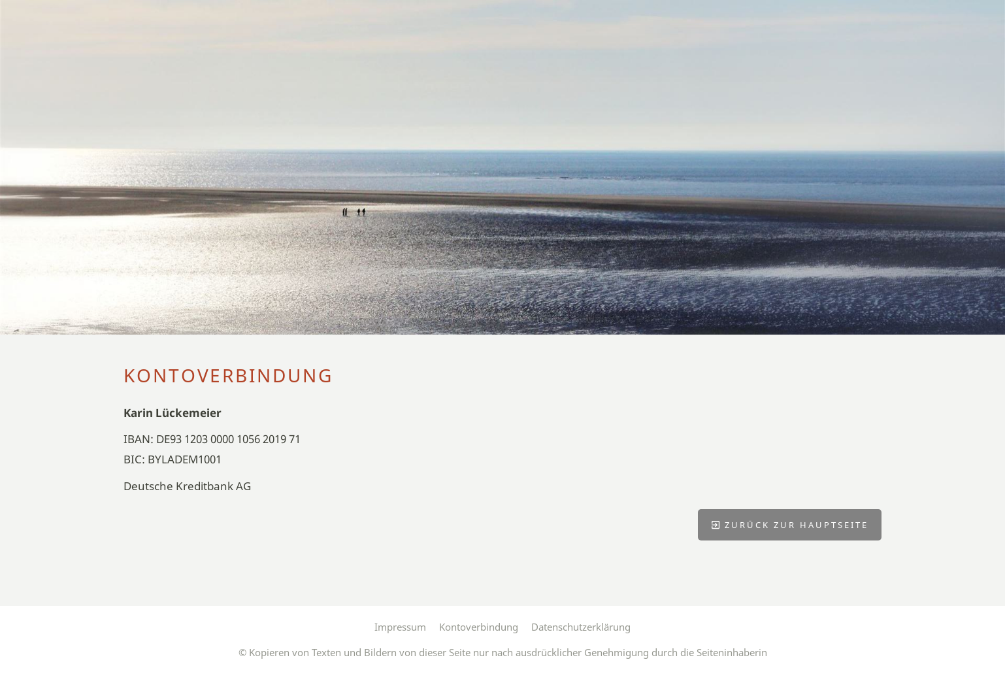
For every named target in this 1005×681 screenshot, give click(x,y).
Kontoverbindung (478, 626)
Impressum (400, 626)
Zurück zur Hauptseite (789, 525)
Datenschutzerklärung (581, 626)
